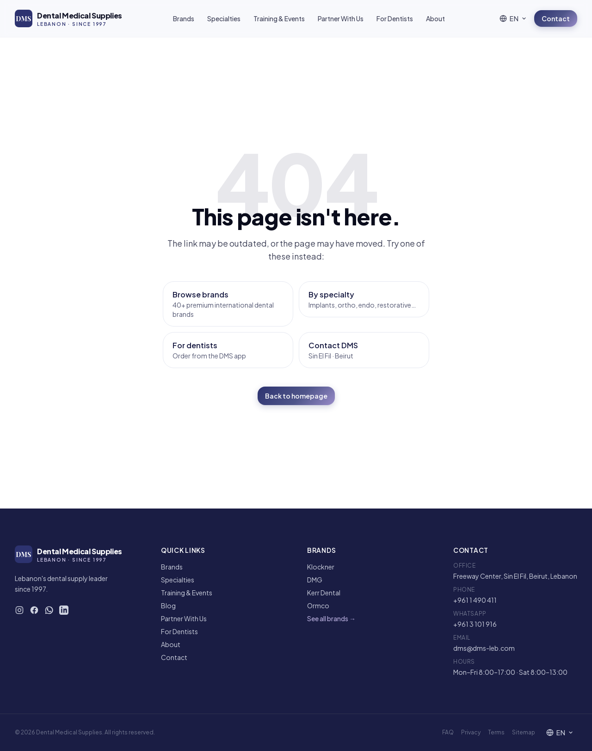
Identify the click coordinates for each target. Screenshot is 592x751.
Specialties (223, 18)
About (435, 18)
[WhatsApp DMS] (49, 610)
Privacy (471, 732)
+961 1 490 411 (475, 600)
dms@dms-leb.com (484, 648)
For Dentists (394, 18)
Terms (496, 732)
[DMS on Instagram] (19, 610)
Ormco (318, 605)
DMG (314, 579)
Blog (168, 605)
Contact (556, 18)
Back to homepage (296, 396)
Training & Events (279, 18)
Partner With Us (341, 18)
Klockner (320, 567)
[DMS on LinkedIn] (63, 610)
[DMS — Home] (68, 18)
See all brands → (331, 618)
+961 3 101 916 (475, 624)
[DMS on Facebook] (34, 610)
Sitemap (523, 732)
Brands (183, 18)
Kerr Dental (323, 592)
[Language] (513, 18)
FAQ (448, 732)
